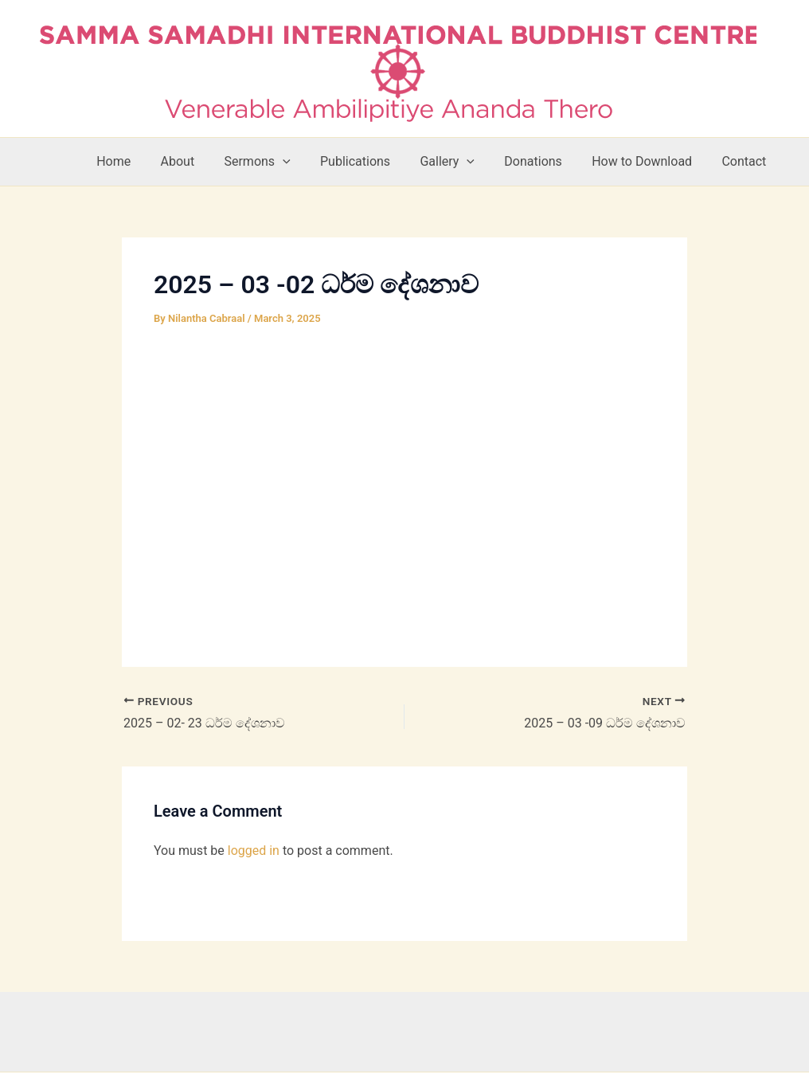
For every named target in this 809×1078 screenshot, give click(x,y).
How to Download (648, 161)
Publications (374, 161)
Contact (746, 161)
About (205, 161)
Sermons (281, 162)
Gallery (462, 162)
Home (145, 161)
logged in (253, 850)
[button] (306, 162)
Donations (544, 161)
